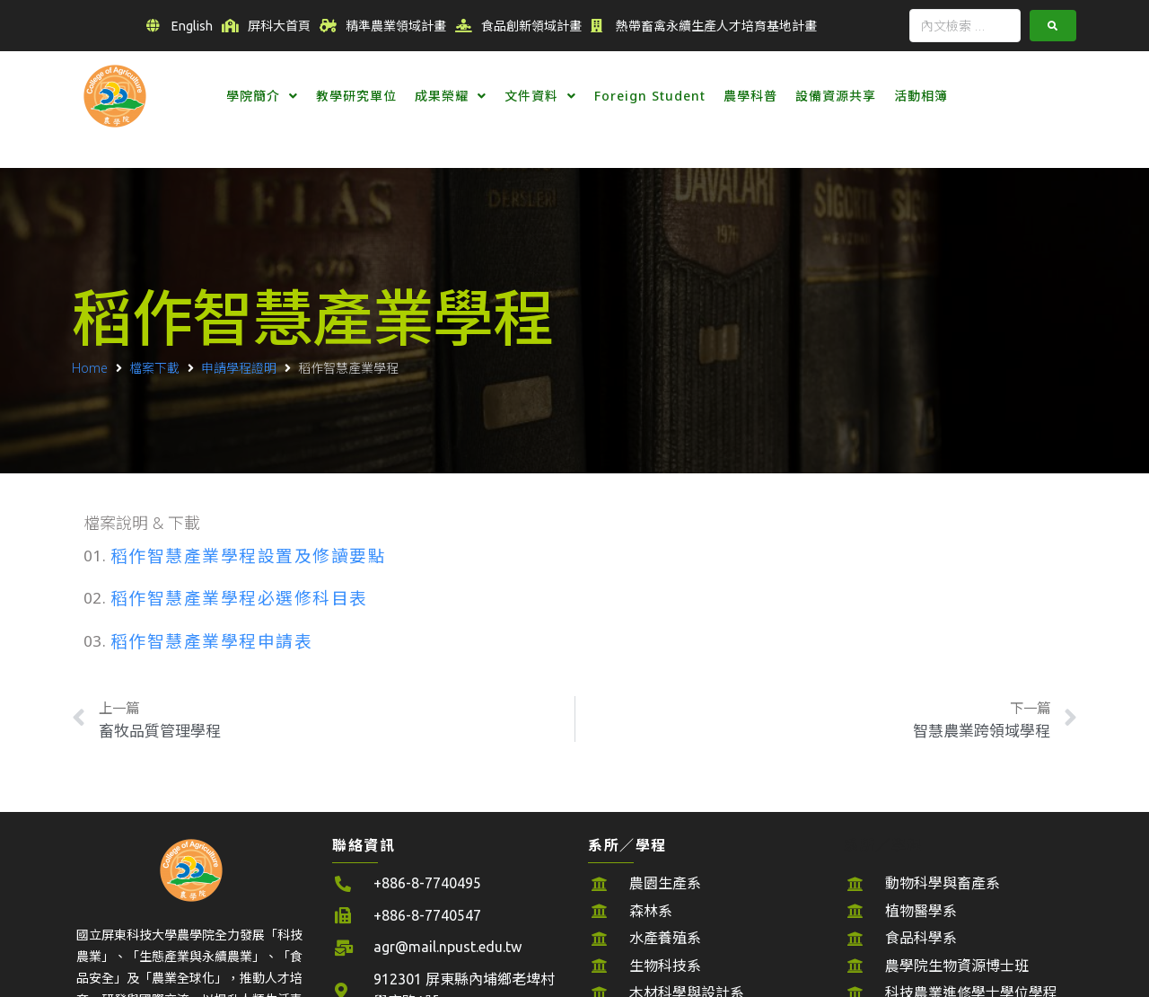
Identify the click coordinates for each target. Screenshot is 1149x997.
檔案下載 (154, 367)
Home (90, 367)
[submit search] (1053, 25)
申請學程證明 (238, 367)
